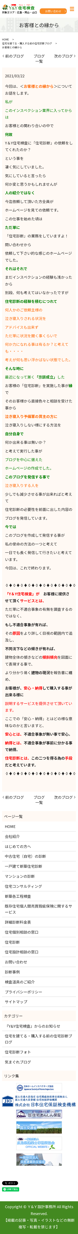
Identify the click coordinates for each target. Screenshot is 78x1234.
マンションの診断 (20, 876)
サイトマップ (16, 1001)
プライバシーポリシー (23, 991)
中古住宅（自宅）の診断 (25, 856)
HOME (5, 39)
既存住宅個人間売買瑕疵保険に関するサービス (38, 909)
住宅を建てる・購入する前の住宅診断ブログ (27, 43)
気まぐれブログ (18, 1062)
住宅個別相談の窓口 (21, 932)
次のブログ (63, 56)
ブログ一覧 (39, 58)
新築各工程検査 (18, 896)
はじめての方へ (18, 846)
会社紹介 (12, 836)
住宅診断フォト (18, 1052)
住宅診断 (12, 942)
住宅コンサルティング (23, 886)
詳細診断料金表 (18, 922)
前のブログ (14, 56)
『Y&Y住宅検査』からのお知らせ (32, 1026)
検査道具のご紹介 (20, 981)
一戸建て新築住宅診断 (23, 866)
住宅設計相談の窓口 (21, 951)
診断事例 (12, 971)
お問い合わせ (53, 11)
